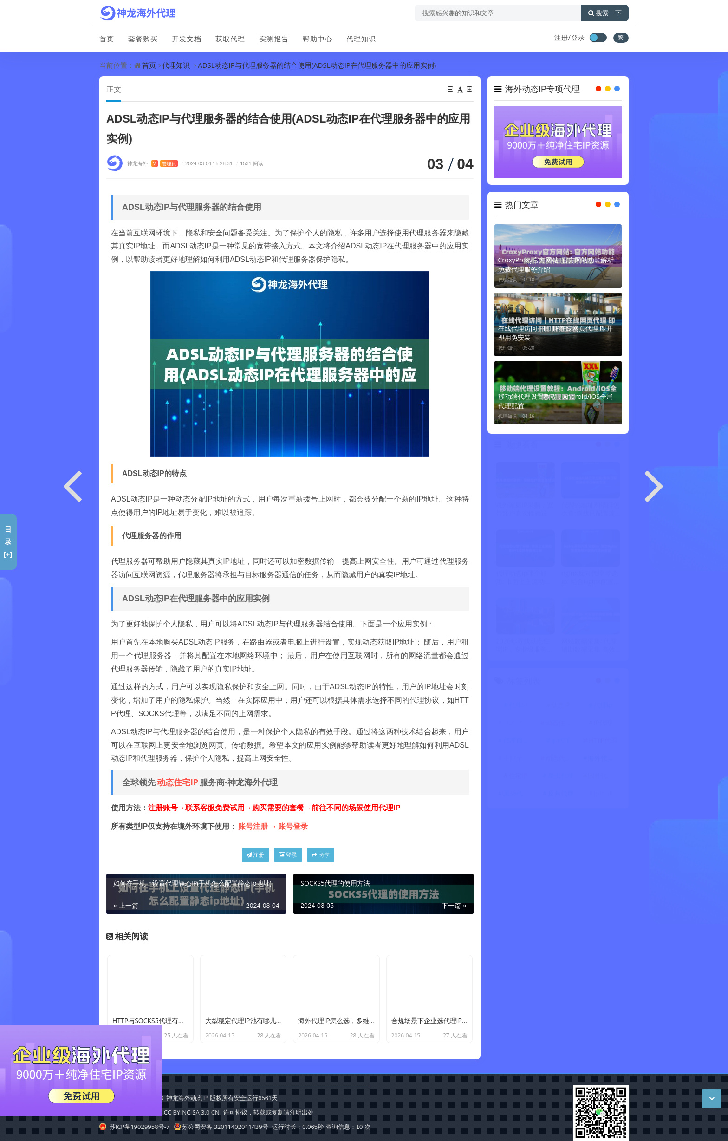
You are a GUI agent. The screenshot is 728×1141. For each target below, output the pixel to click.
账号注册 (253, 826)
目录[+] (8, 541)
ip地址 (603, 793)
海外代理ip (603, 758)
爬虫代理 (561, 776)
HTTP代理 (603, 741)
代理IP (518, 705)
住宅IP (518, 776)
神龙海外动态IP (187, 1098)
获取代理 (230, 38)
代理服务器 (519, 741)
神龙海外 (152, 163)
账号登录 (293, 826)
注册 (255, 855)
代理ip (603, 705)
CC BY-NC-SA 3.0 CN (192, 1112)
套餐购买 (143, 38)
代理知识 (361, 38)
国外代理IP (519, 793)
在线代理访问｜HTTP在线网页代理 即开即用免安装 (555, 333)
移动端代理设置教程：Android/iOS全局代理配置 (555, 401)
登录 (288, 855)
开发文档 (187, 38)
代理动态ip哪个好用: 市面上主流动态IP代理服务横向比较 (524, 578)
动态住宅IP (177, 782)
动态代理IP (561, 758)
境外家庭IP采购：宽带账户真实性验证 (524, 510)
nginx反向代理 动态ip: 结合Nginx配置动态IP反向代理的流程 (590, 578)
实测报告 (274, 38)
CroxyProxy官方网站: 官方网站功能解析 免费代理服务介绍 (556, 264)
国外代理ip (603, 776)
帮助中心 (317, 38)
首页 (106, 38)
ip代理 (560, 741)
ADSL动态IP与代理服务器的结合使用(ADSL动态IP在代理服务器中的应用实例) (317, 65)
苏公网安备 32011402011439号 (221, 1126)
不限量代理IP (519, 758)
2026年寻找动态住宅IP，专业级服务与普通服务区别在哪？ (525, 646)
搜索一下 (605, 13)
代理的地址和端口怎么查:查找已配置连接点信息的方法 (590, 510)
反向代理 (561, 793)
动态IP (560, 705)
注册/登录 (569, 37)
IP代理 (603, 723)
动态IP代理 (519, 723)
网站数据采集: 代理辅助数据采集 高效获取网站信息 (589, 646)
